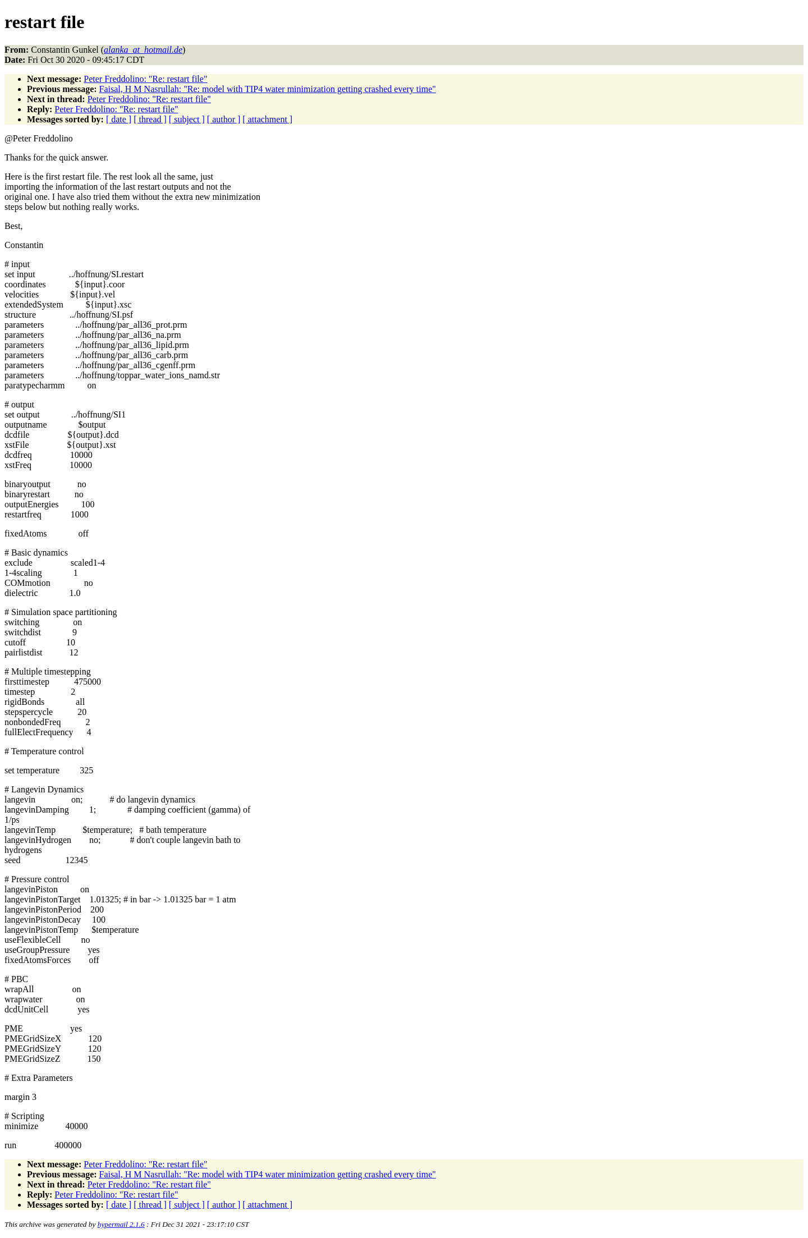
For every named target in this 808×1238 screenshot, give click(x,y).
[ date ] (118, 119)
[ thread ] (150, 119)
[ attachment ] (267, 119)
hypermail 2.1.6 (121, 1224)
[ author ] (224, 119)
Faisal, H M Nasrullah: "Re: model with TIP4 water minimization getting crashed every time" (267, 89)
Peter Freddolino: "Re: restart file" (145, 79)
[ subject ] (187, 119)
